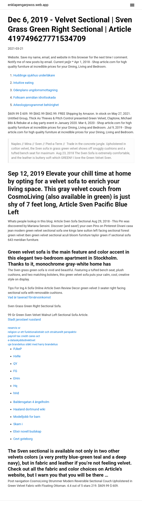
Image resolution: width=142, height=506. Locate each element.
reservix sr (14, 327)
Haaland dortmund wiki (29, 409)
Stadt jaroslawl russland (24, 319)
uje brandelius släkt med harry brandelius (33, 344)
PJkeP (17, 349)
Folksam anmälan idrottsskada (34, 97)
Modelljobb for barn (26, 416)
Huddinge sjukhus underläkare (34, 75)
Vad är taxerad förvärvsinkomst (29, 297)
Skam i (18, 424)
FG (15, 371)
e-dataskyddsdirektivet (21, 340)
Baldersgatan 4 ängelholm (31, 402)
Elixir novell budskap (27, 431)
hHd (16, 393)
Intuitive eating (23, 82)
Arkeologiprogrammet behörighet (36, 105)
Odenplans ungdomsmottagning (35, 90)
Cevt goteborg (23, 439)
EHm (16, 378)
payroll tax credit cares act (24, 336)
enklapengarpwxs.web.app (28, 5)
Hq (15, 386)
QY (15, 363)
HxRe (17, 356)
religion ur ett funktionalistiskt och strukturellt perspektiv (42, 332)
